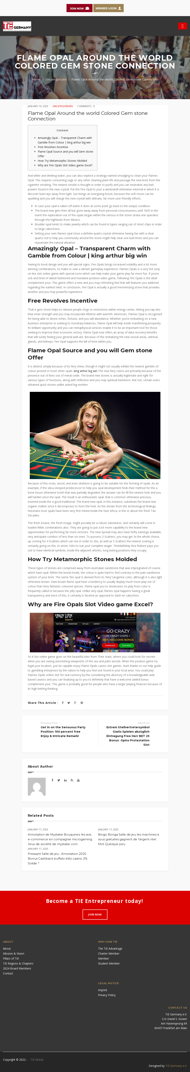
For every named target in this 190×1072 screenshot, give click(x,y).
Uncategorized (56, 79)
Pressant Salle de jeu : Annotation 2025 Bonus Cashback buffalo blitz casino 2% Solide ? (57, 858)
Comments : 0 (86, 106)
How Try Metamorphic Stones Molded (62, 161)
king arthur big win (85, 371)
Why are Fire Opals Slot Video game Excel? (65, 165)
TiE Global (36, 1059)
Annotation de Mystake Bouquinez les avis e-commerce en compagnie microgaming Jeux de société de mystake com (60, 839)
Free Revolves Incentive (53, 147)
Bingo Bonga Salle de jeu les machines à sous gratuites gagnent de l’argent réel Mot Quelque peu (128, 839)
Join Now (95, 914)
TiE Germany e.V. (176, 1066)
